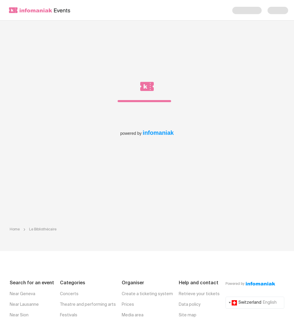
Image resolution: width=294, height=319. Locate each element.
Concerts (69, 294)
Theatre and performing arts (88, 305)
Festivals (68, 315)
